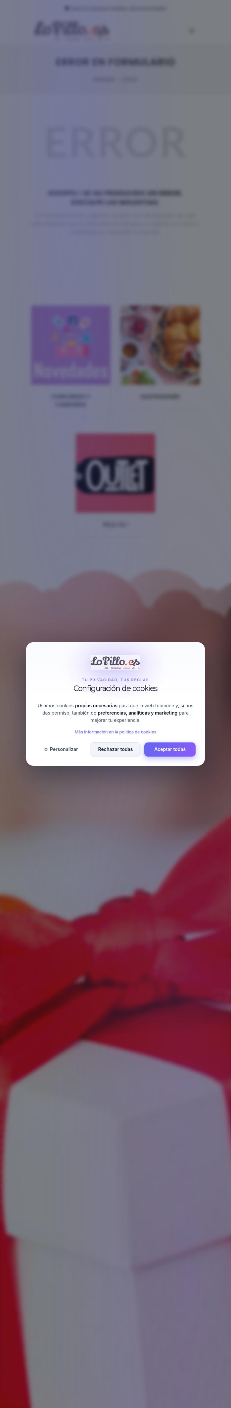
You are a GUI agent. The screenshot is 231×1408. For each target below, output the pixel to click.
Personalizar (61, 749)
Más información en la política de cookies (116, 731)
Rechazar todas (115, 749)
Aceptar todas (170, 749)
